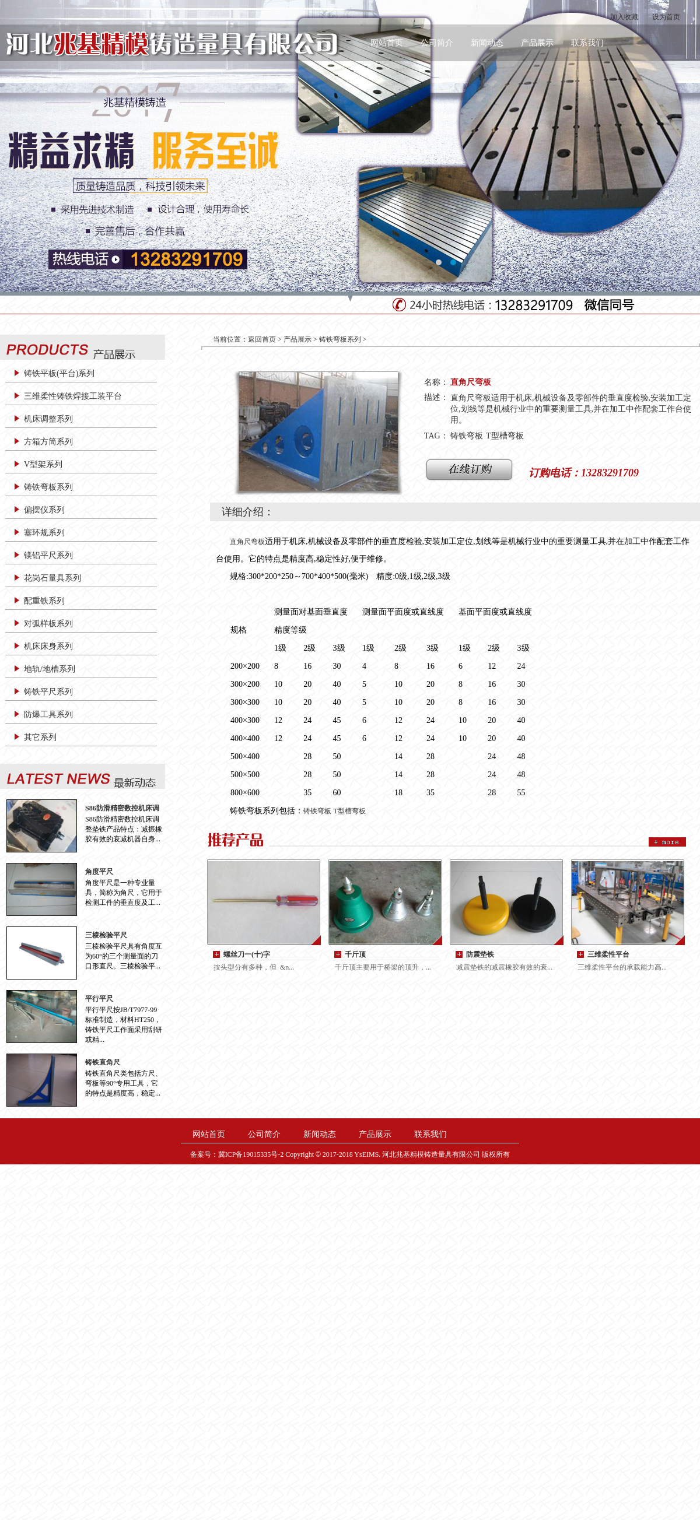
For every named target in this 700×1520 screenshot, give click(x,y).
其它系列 (40, 737)
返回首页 (262, 339)
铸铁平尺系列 (48, 691)
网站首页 (386, 42)
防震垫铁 (480, 954)
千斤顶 (355, 954)
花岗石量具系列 (52, 578)
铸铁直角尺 (102, 1062)
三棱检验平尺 (106, 935)
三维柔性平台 (608, 954)
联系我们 (587, 42)
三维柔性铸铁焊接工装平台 (73, 396)
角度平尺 (99, 872)
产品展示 (537, 42)
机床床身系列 (48, 646)
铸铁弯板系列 (48, 487)
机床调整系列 (48, 419)
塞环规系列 (44, 532)
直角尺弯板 (247, 542)
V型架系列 (43, 464)
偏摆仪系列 (44, 510)
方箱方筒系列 (48, 441)
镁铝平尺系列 (48, 555)
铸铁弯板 (466, 435)
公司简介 (437, 42)
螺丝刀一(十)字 (246, 954)
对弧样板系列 (48, 623)
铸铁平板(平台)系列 (59, 373)
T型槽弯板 (505, 435)
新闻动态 (487, 42)
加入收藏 (624, 17)
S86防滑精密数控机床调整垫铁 (122, 808)
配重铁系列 (44, 600)
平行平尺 (99, 999)
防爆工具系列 (48, 714)
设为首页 (666, 17)
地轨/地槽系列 (49, 669)
